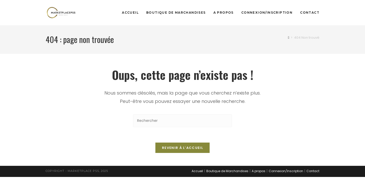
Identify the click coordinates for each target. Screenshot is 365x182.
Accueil (197, 171)
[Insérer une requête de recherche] (182, 120)
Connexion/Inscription (286, 171)
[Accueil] (288, 37)
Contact (312, 171)
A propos (258, 171)
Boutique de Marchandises (227, 171)
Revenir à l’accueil (182, 147)
